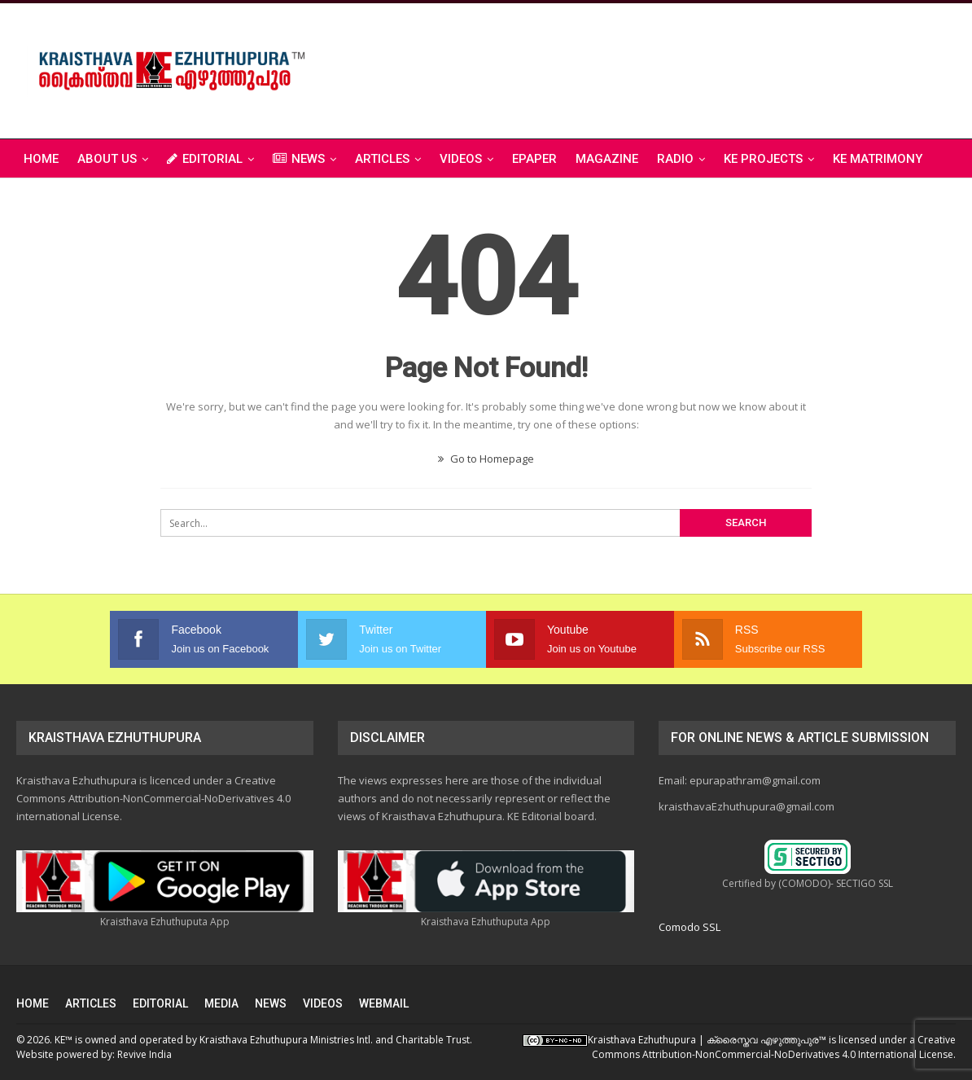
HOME (32, 1003)
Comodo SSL (689, 927)
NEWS (299, 158)
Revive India (144, 1054)
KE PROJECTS (763, 158)
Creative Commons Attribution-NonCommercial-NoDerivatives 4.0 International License (774, 1047)
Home (41, 158)
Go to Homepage (486, 458)
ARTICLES (382, 158)
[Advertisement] (659, 68)
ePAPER (534, 158)
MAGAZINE (607, 158)
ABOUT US (107, 158)
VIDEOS (461, 158)
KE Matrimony (877, 158)
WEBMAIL (384, 1003)
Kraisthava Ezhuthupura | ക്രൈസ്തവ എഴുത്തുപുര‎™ (707, 1040)
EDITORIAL (205, 158)
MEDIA (221, 1003)
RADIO (675, 158)
